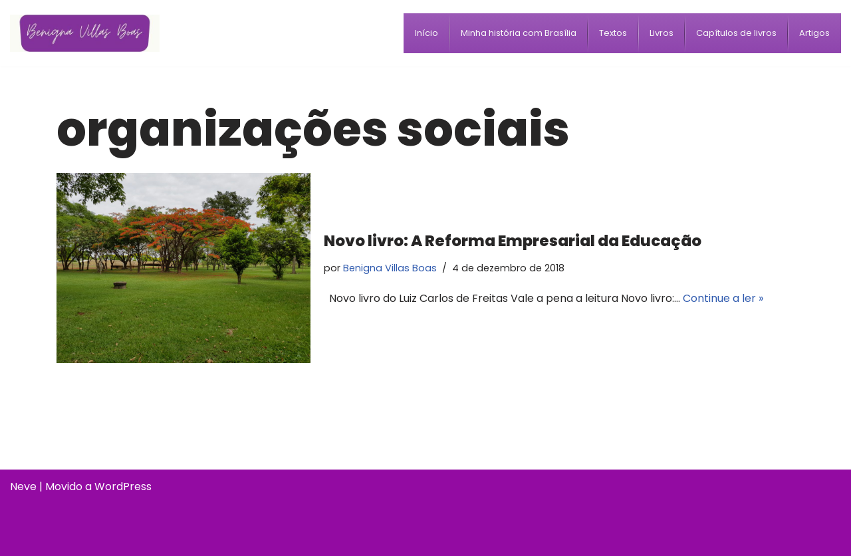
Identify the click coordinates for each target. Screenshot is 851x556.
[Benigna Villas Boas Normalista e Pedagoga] (85, 33)
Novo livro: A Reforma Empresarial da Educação (512, 240)
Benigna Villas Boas (390, 268)
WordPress (123, 486)
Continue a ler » (723, 298)
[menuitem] (426, 33)
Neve (23, 486)
